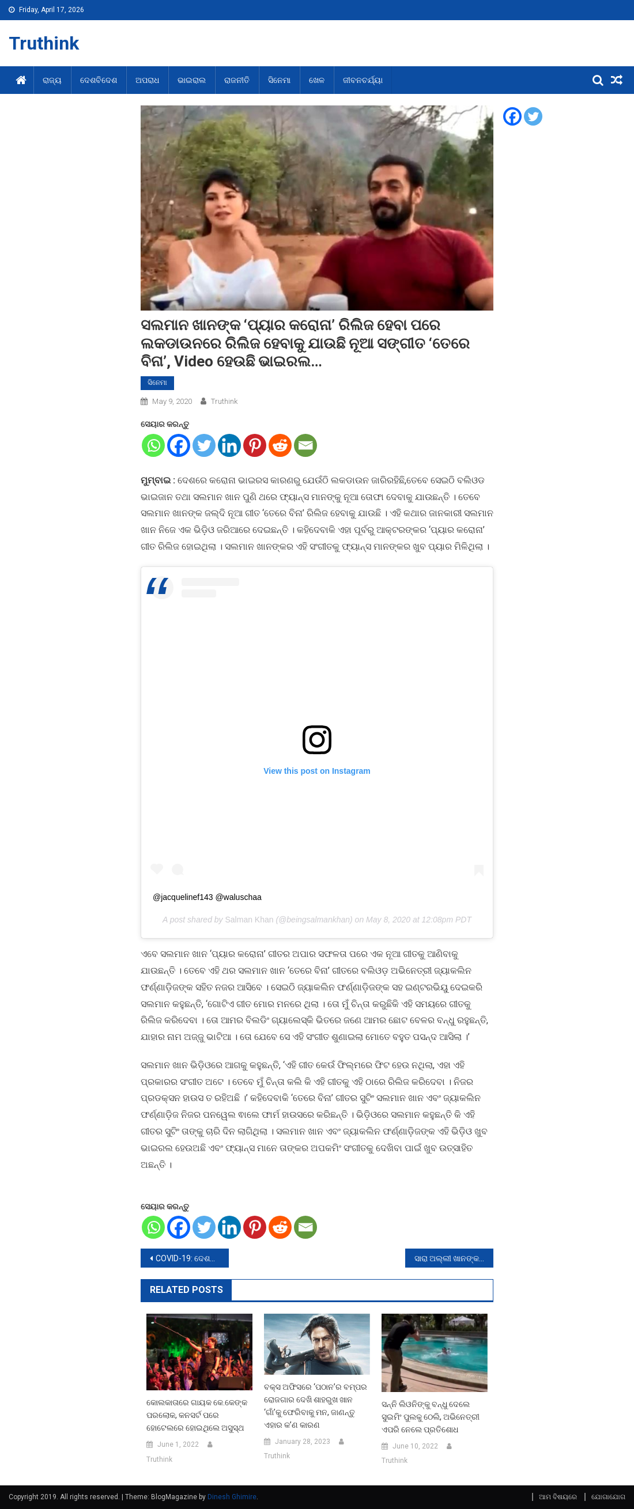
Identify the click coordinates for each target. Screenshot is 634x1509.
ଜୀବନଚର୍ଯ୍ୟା (363, 80)
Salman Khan (249, 919)
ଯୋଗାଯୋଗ (608, 1497)
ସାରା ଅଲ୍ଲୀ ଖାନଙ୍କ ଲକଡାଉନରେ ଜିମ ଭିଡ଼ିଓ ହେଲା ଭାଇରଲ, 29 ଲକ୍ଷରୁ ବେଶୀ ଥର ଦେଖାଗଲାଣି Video (453, 1258)
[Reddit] (280, 445)
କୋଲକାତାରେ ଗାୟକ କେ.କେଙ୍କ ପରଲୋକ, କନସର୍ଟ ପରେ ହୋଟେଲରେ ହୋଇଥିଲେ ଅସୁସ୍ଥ (196, 1415)
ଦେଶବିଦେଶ (98, 80)
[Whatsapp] (153, 445)
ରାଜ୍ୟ (52, 80)
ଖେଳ (316, 80)
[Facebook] (178, 445)
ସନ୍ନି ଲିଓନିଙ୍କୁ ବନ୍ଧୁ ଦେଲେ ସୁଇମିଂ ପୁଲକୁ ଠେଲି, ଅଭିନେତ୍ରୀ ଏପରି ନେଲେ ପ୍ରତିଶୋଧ (431, 1417)
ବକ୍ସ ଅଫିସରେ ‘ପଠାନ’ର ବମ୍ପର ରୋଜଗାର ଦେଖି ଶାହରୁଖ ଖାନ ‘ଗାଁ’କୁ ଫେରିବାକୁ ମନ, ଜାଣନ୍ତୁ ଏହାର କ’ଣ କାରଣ (315, 1405)
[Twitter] (204, 445)
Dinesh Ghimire (231, 1497)
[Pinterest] (254, 445)
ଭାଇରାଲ (192, 80)
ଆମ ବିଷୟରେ (558, 1497)
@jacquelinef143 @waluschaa (207, 897)
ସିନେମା (279, 80)
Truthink (44, 43)
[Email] (305, 445)
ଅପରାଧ (147, 80)
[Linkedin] (229, 445)
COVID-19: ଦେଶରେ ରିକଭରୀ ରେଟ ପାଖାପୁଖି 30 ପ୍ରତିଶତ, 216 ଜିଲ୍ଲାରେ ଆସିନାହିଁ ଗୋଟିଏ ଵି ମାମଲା (192, 1258)
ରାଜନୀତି (237, 80)
